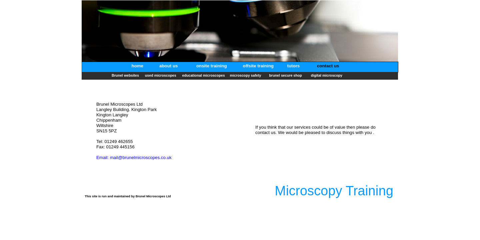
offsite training (258, 65)
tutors (293, 65)
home (138, 65)
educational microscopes (203, 75)
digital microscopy (326, 75)
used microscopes (161, 75)
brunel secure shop (286, 75)
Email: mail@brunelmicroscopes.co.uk (134, 157)
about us (169, 65)
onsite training (211, 65)
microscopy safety (246, 75)
